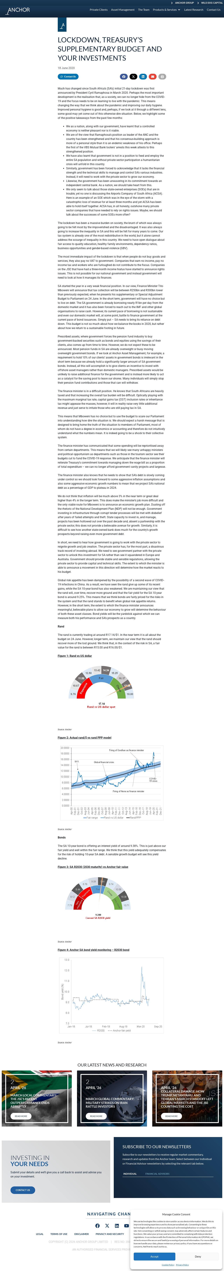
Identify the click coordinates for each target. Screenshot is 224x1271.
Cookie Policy (168, 1264)
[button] (124, 77)
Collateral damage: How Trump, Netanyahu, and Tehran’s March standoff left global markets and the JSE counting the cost (187, 1098)
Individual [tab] (130, 1173)
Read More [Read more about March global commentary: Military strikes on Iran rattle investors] (96, 1116)
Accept (154, 1256)
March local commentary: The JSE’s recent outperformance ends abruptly (33, 1100)
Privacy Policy (182, 1264)
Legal (39, 1233)
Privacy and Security (110, 1233)
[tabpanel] (168, 1180)
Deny (198, 1256)
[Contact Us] (213, 10)
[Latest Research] (194, 10)
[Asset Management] (122, 10)
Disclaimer (81, 1233)
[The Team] (143, 10)
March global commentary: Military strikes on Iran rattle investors (110, 1102)
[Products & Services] (167, 10)
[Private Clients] (98, 10)
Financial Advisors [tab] (157, 1173)
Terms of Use (58, 1233)
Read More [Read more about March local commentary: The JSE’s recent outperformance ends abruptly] (21, 1116)
